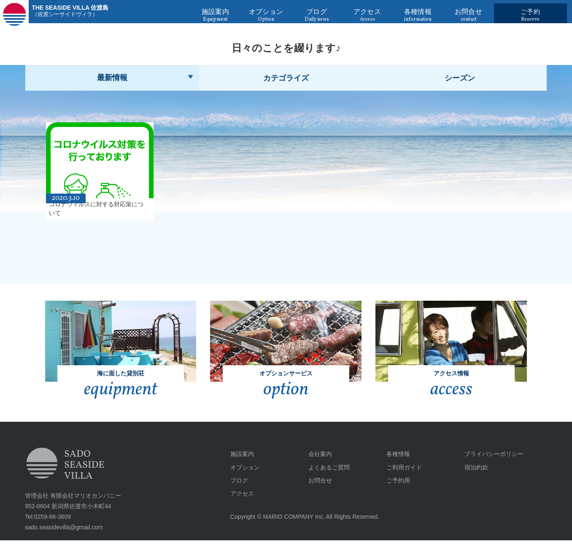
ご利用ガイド (400, 476)
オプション (241, 476)
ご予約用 (395, 489)
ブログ (236, 489)
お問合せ (317, 489)
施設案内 (239, 463)
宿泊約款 (473, 476)
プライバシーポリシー (490, 463)
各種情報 (395, 463)
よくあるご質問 (325, 476)
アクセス (239, 502)
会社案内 (317, 463)
